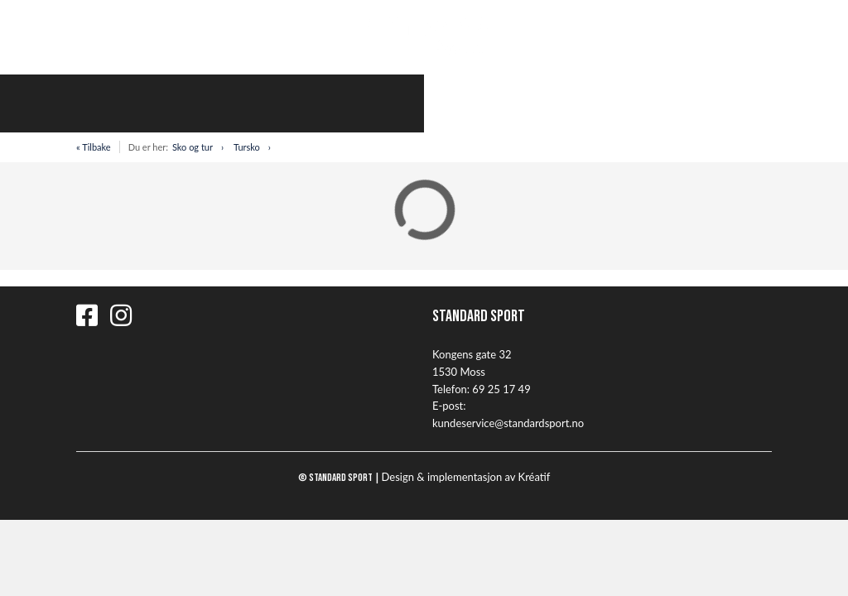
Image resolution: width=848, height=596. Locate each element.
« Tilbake (93, 147)
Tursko (247, 147)
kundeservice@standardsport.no (508, 423)
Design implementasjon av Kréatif (466, 476)
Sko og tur (192, 147)
